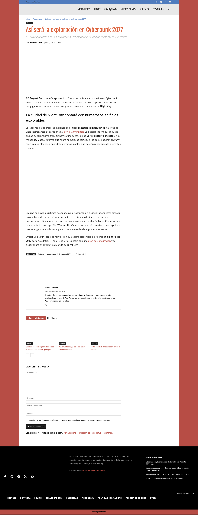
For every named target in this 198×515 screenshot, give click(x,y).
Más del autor (52, 318)
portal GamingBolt (74, 131)
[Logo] (46, 9)
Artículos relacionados (36, 318)
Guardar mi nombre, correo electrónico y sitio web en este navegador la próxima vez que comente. (70, 420)
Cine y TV (144, 9)
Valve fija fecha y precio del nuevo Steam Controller (168, 474)
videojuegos (51, 254)
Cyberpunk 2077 (64, 254)
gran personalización (99, 240)
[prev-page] (27, 355)
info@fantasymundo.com (93, 470)
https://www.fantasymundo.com (55, 291)
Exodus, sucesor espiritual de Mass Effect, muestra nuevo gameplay (168, 469)
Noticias (48, 19)
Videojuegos (84, 9)
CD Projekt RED (78, 254)
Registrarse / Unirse (33, 2)
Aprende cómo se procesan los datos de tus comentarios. (88, 433)
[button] (169, 9)
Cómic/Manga (111, 9)
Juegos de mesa (129, 9)
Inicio (28, 19)
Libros (97, 9)
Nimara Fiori (36, 42)
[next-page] (32, 355)
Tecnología (158, 9)
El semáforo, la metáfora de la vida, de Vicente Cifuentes (166, 463)
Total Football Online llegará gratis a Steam (164, 478)
